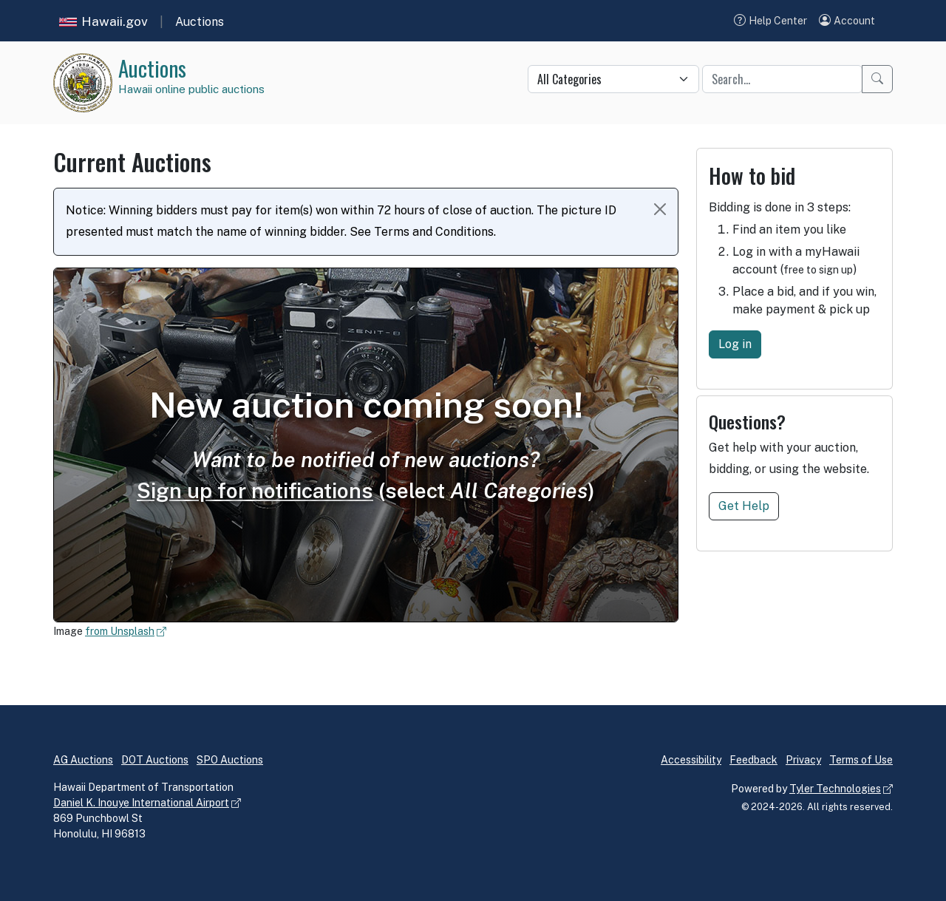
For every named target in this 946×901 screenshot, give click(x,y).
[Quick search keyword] (782, 79)
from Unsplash (119, 631)
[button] (847, 20)
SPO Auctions (230, 760)
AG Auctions (83, 760)
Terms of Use (861, 760)
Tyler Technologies (835, 789)
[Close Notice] (660, 209)
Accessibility (691, 760)
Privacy (803, 760)
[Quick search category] (613, 79)
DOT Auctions (154, 760)
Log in (735, 344)
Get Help (743, 506)
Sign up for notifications (255, 490)
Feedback (753, 760)
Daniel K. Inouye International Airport (141, 803)
